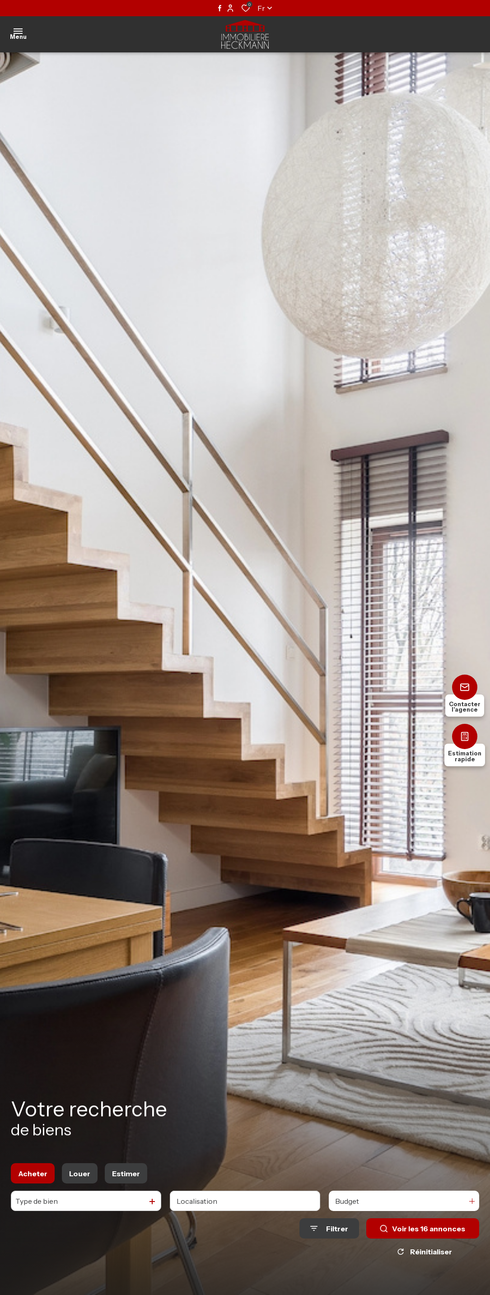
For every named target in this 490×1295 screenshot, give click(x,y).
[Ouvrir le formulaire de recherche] (329, 1228)
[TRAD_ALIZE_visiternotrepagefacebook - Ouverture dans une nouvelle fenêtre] (219, 8)
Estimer (126, 1173)
